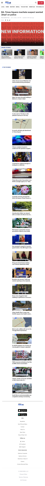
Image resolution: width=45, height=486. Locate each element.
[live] (41, 2)
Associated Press (5, 17)
